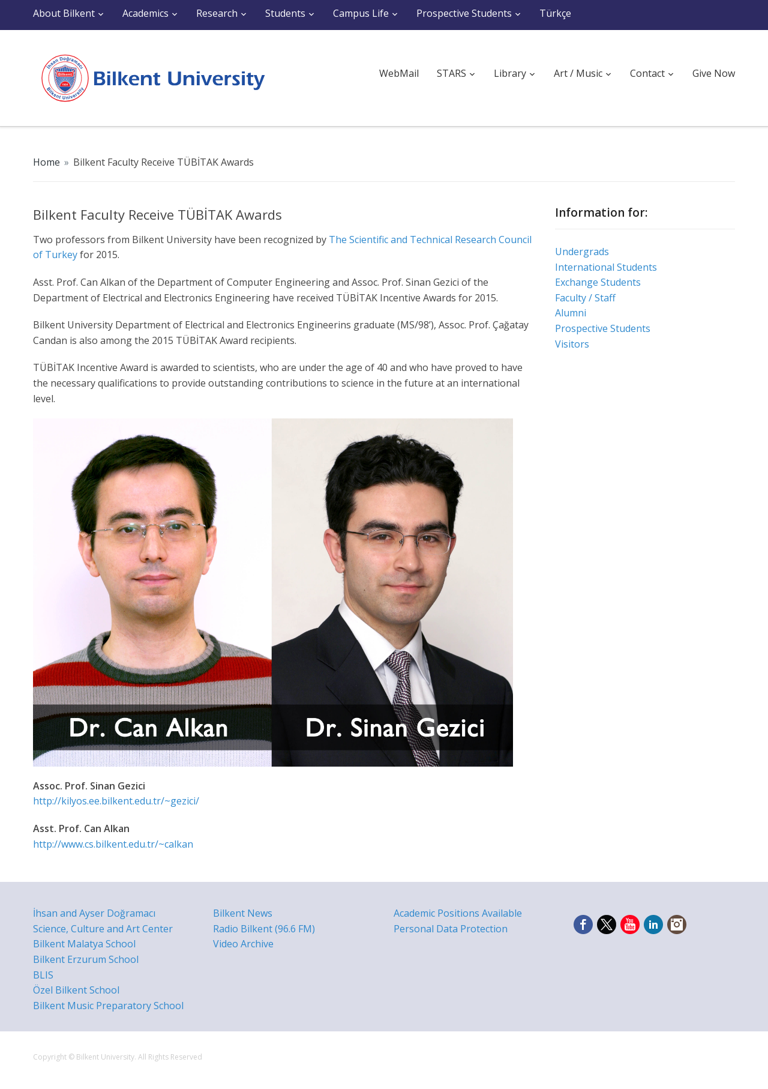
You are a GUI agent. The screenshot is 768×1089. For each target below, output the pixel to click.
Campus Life (361, 13)
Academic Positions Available (458, 913)
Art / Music (578, 73)
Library (510, 73)
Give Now (713, 73)
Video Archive (243, 943)
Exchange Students (598, 282)
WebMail (399, 73)
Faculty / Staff (585, 297)
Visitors (572, 344)
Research (217, 13)
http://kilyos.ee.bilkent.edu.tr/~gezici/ (116, 800)
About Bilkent (64, 13)
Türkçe (555, 13)
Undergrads (582, 251)
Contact (647, 73)
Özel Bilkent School (76, 990)
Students (285, 13)
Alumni (570, 312)
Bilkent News (242, 913)
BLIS (43, 975)
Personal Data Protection (451, 928)
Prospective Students (464, 13)
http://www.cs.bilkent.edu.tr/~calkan (113, 844)
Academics (145, 13)
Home (46, 162)
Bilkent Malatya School (84, 943)
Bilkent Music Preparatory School (108, 1005)
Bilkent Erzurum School (86, 959)
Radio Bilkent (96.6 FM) (264, 928)
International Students (606, 267)
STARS (451, 73)
